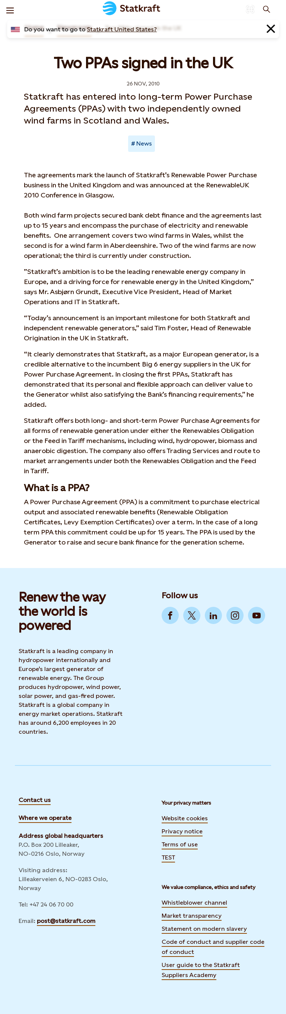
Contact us (35, 800)
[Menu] (10, 9)
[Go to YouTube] (256, 615)
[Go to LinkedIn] (213, 615)
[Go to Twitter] (191, 615)
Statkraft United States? (122, 29)
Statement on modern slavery (204, 928)
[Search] (266, 9)
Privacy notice (182, 831)
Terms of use (180, 844)
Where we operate (45, 817)
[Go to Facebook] (170, 615)
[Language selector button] (250, 9)
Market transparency (192, 915)
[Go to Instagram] (235, 615)
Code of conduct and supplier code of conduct (213, 946)
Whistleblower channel (194, 902)
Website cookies (185, 818)
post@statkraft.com (66, 920)
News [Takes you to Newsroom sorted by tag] (144, 143)
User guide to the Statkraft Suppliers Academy (201, 970)
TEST (168, 857)
